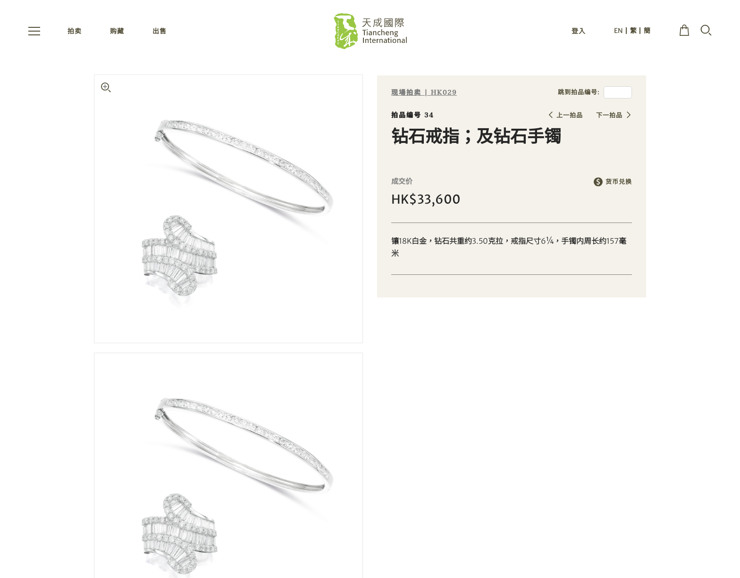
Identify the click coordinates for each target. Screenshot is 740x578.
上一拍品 (569, 115)
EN (618, 31)
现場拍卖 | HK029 (424, 93)
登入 (579, 32)
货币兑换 (618, 182)
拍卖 (74, 32)
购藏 (117, 32)
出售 (159, 32)
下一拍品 (609, 115)
